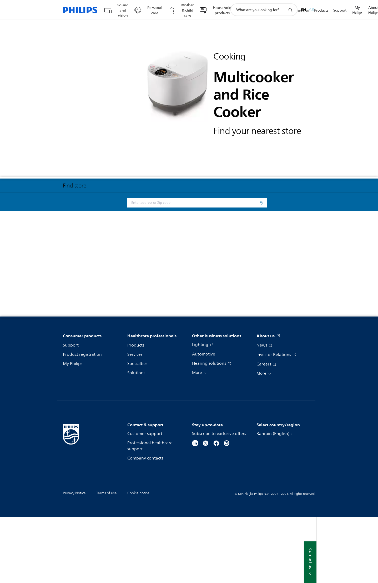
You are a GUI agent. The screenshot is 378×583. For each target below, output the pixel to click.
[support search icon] (290, 10)
